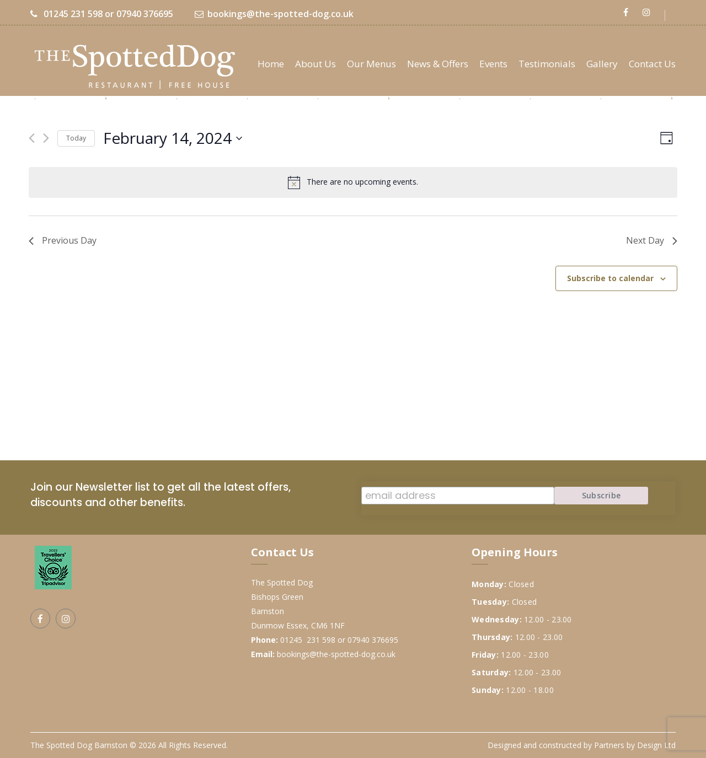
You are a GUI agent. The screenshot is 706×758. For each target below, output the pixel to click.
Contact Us (652, 63)
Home (271, 63)
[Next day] (46, 138)
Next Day (651, 240)
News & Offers (437, 63)
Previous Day (63, 240)
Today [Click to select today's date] (76, 138)
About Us (315, 63)
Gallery (602, 63)
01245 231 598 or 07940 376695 (101, 14)
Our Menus (371, 63)
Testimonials (546, 63)
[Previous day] (32, 138)
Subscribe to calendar (610, 278)
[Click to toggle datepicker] (172, 138)
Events (493, 63)
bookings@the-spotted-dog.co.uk (274, 14)
